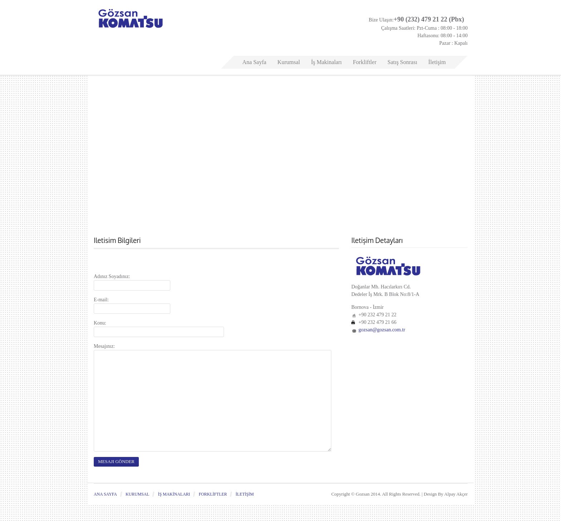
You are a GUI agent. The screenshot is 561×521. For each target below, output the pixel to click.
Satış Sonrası (402, 62)
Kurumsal (288, 62)
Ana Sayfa (254, 62)
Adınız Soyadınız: (112, 276)
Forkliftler (364, 62)
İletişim (437, 62)
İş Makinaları (326, 62)
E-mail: (101, 299)
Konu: (100, 323)
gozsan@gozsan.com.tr (381, 329)
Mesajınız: (104, 346)
